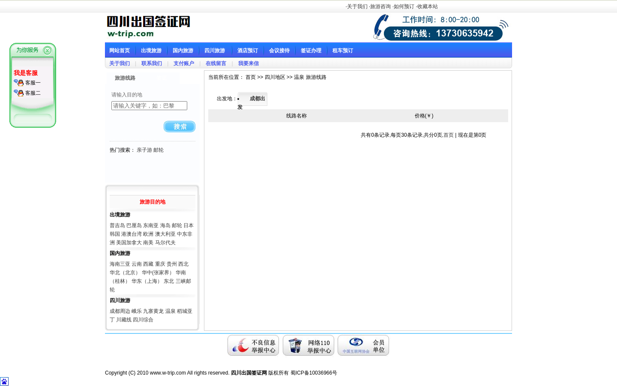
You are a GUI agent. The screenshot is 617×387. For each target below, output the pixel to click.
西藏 (148, 264)
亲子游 (144, 150)
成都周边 (120, 311)
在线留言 (216, 63)
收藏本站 (427, 6)
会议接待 (279, 50)
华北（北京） (125, 273)
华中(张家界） (158, 273)
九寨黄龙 (153, 311)
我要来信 (248, 63)
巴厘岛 (134, 225)
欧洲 (148, 234)
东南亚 (151, 225)
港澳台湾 (131, 234)
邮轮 (158, 150)
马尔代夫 (165, 243)
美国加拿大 (129, 243)
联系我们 (151, 63)
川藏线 (124, 320)
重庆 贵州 (166, 264)
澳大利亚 (165, 234)
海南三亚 (120, 264)
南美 (148, 243)
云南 (137, 264)
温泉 (170, 311)
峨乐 (137, 311)
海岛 (165, 225)
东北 (169, 281)
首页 (448, 135)
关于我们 (357, 6)
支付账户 (184, 63)
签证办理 (311, 50)
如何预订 (404, 6)
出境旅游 (151, 50)
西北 (183, 264)
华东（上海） (147, 281)
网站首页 (119, 50)
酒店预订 (247, 50)
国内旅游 (183, 50)
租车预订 (342, 50)
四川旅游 (214, 50)
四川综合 (143, 320)
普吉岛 (117, 225)
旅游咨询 (380, 6)
